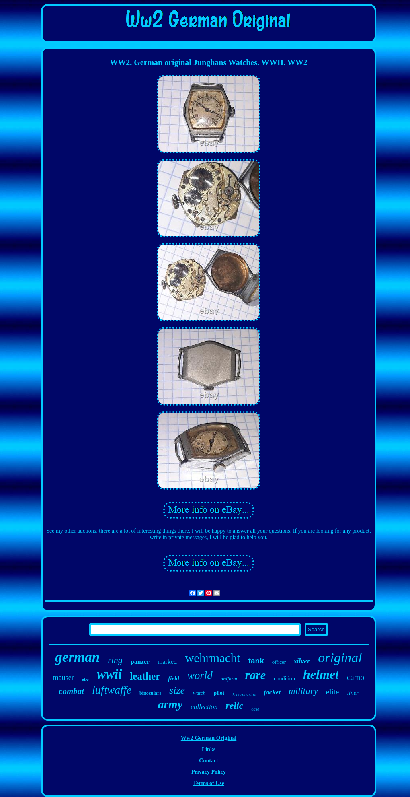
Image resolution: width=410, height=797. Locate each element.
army (170, 704)
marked (167, 661)
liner (353, 693)
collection (204, 707)
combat (71, 691)
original (340, 657)
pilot (218, 693)
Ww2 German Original (208, 738)
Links (208, 749)
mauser (63, 677)
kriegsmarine (244, 694)
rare (255, 675)
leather (145, 676)
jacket (272, 692)
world (200, 675)
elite (332, 692)
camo (355, 677)
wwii (109, 674)
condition (284, 678)
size (177, 690)
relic (234, 705)
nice (85, 680)
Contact (208, 761)
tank (256, 661)
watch (199, 693)
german (77, 657)
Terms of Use (208, 783)
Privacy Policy (208, 772)
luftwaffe (111, 690)
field (173, 678)
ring (115, 660)
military (303, 691)
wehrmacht (212, 658)
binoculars (150, 693)
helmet (321, 674)
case (255, 708)
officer (279, 662)
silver (302, 661)
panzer (140, 661)
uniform (229, 679)
